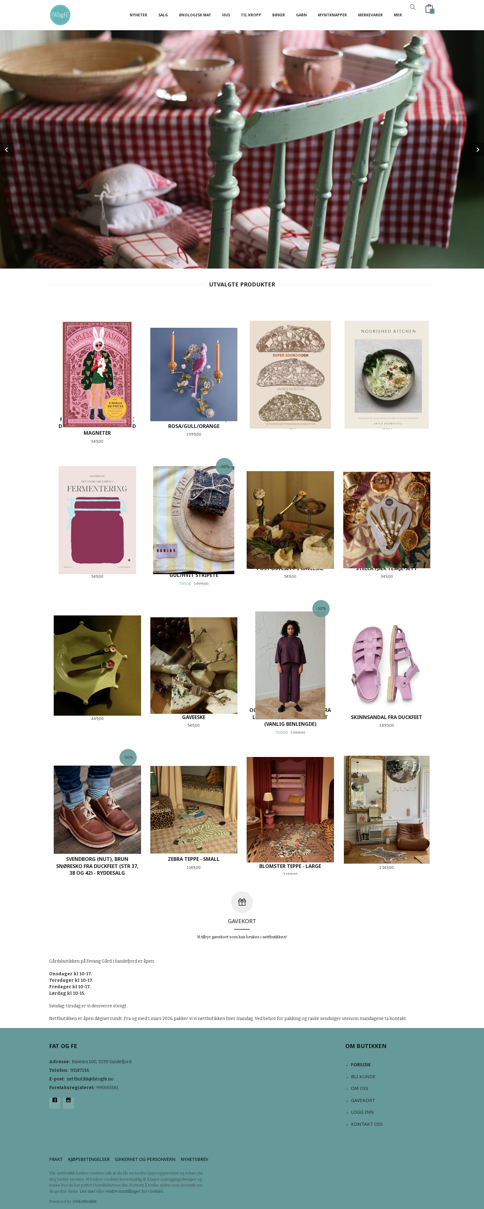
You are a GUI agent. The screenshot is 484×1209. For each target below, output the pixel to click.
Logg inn (362, 1112)
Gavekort (363, 1100)
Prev (7, 149)
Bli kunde (363, 1076)
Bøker (278, 15)
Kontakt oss (367, 1124)
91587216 (79, 1070)
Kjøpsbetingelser (89, 1159)
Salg (163, 15)
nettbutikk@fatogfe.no (90, 1079)
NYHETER (138, 15)
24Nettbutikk (85, 1201)
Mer (398, 15)
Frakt (56, 1159)
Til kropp (251, 15)
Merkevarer (370, 15)
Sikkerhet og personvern (145, 1159)
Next (477, 149)
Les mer (87, 1191)
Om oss (359, 1088)
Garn (301, 15)
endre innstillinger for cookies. (135, 1191)
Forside (361, 1064)
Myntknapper (332, 15)
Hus (226, 15)
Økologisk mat (195, 15)
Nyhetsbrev (194, 1159)
